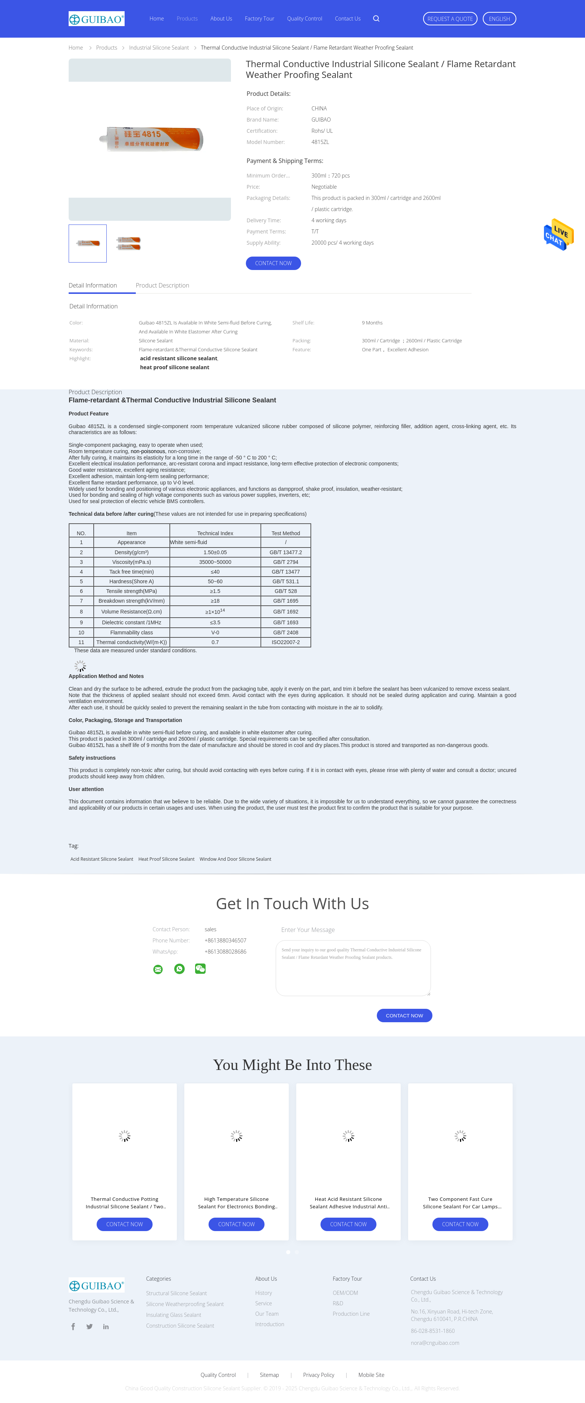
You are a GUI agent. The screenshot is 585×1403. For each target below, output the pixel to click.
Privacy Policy (318, 1375)
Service (263, 1303)
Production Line (351, 1313)
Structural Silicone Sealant (176, 1293)
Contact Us (348, 18)
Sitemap (269, 1375)
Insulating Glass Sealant (173, 1314)
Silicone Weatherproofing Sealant (185, 1304)
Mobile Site (371, 1375)
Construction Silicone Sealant (180, 1325)
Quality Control (304, 18)
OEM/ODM (345, 1292)
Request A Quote (450, 18)
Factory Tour (260, 18)
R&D (338, 1303)
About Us (221, 18)
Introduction (269, 1324)
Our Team (267, 1313)
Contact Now (273, 263)
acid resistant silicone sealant (102, 859)
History (263, 1292)
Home (157, 18)
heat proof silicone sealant (166, 859)
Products (187, 18)
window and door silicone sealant (235, 859)
